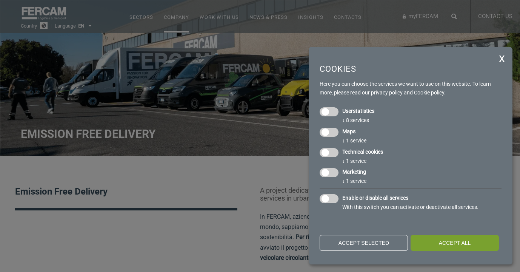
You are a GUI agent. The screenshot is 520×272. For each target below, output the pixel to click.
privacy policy (387, 93)
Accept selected (363, 243)
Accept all (455, 243)
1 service (354, 141)
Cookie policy (429, 93)
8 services (355, 120)
